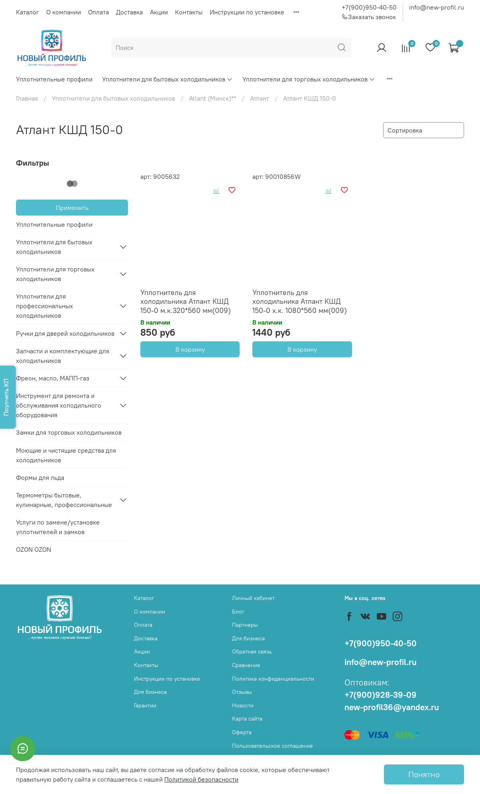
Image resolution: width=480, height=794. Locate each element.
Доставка (129, 12)
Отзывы (242, 691)
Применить (72, 208)
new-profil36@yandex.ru (391, 707)
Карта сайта (247, 718)
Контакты (189, 12)
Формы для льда (40, 477)
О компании (63, 12)
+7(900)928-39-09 (380, 694)
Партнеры (245, 624)
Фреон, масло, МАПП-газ (52, 378)
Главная (27, 98)
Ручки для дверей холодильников (65, 333)
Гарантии (145, 705)
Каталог (27, 12)
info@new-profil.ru (436, 7)
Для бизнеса (150, 691)
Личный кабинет (253, 598)
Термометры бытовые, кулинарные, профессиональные (64, 500)
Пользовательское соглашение (272, 745)
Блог (238, 611)
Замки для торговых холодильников (69, 432)
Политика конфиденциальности (273, 678)
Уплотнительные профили (54, 79)
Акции (159, 12)
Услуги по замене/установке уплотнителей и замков (58, 527)
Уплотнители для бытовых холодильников (167, 79)
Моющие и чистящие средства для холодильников (66, 455)
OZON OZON (33, 549)
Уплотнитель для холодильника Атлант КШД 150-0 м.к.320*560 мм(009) (185, 301)
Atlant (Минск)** (212, 98)
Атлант (259, 98)
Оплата (98, 12)
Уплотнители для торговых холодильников (308, 79)
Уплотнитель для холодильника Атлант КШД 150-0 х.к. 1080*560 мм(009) (299, 301)
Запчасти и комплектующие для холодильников (62, 355)
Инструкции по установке (247, 12)
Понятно (424, 774)
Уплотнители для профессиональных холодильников (44, 305)
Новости (243, 705)
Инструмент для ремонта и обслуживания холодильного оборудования (58, 405)
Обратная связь (252, 651)
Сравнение (246, 665)
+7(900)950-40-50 (369, 7)
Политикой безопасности (201, 779)
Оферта (242, 732)
